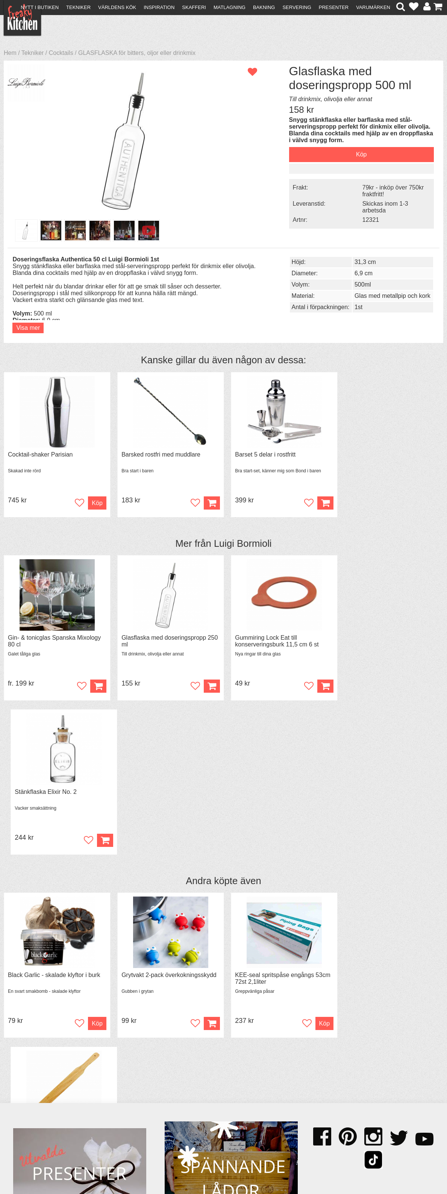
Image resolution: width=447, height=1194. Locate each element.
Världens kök (117, 7)
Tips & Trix (131, 1094)
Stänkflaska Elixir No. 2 (373, 638)
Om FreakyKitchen (222, 1088)
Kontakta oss (32, 1088)
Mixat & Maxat (136, 1101)
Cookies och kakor (222, 1102)
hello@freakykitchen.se (195, 1165)
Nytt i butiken (40, 7)
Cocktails (61, 53)
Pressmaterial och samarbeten (238, 1095)
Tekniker (78, 7)
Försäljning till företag (43, 1108)
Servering (296, 7)
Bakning (264, 7)
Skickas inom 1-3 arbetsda (380, 213)
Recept (126, 1088)
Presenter (334, 7)
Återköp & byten (36, 1101)
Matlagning (229, 7)
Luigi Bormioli (243, 543)
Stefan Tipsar (135, 1108)
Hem (10, 53)
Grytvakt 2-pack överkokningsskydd (167, 821)
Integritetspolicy (36, 1115)
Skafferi (194, 7)
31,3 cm (360, 262)
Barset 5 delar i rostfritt (261, 454)
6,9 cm (359, 273)
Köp (96, 686)
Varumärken (373, 7)
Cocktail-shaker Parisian (40, 454)
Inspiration (159, 7)
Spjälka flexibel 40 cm (371, 821)
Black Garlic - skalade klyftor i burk (54, 821)
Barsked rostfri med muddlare (159, 454)
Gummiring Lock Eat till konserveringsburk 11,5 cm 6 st (272, 641)
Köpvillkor (28, 1094)
